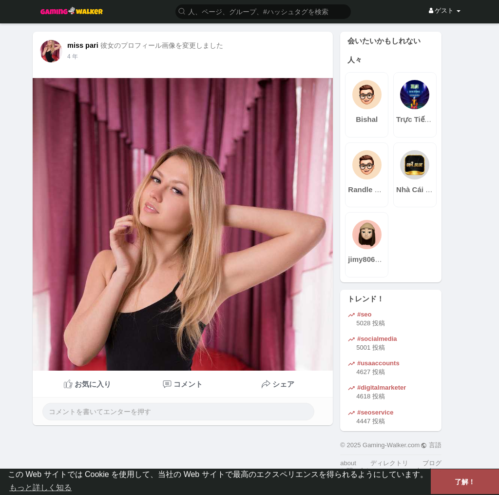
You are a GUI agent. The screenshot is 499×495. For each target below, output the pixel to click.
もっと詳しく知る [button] (40, 487)
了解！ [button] (465, 482)
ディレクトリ (389, 463)
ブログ (431, 463)
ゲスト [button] (445, 10)
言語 (431, 445)
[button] (263, 11)
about (348, 463)
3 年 (72, 56)
